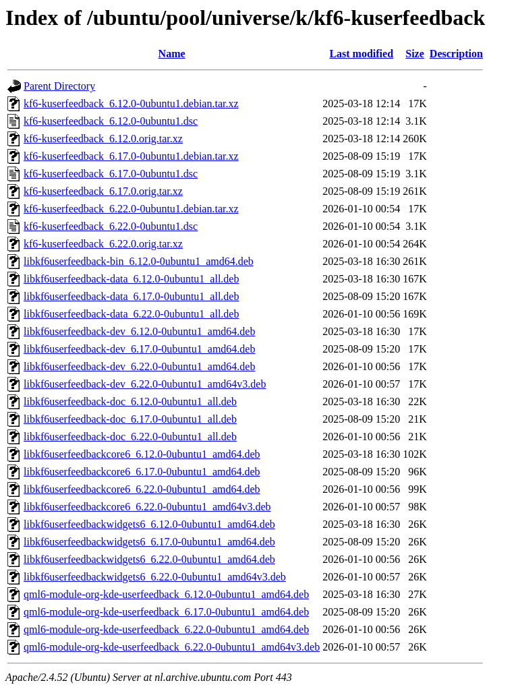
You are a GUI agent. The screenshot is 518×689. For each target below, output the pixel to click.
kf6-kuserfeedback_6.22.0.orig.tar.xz (103, 243)
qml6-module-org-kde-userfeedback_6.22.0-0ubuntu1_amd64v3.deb (172, 647)
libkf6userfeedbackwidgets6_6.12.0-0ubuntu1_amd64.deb (149, 524)
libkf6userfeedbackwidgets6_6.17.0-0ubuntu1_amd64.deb (149, 541)
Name (172, 53)
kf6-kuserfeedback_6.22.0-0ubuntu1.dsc (111, 226)
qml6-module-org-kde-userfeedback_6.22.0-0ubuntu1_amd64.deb (166, 629)
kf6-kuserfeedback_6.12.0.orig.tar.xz (103, 138)
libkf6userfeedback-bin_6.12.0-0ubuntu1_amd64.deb (139, 261)
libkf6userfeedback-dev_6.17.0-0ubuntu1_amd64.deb (139, 349)
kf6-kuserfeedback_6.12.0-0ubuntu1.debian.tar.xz (131, 103)
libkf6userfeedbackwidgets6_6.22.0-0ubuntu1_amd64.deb (149, 559)
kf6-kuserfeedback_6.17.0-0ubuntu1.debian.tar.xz (131, 156)
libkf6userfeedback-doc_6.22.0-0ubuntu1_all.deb (130, 436)
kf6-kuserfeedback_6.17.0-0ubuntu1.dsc (111, 173)
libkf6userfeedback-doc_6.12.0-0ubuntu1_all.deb (130, 401)
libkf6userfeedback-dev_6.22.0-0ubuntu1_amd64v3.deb (145, 384)
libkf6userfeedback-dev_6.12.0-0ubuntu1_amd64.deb (139, 331)
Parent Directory (59, 86)
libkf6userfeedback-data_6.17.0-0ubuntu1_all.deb (131, 296)
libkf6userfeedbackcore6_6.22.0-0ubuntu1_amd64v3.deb (147, 506)
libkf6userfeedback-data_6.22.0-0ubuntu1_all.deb (131, 314)
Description (456, 53)
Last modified (361, 53)
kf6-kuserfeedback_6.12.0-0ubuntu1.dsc (111, 121)
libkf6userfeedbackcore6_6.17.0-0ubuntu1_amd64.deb (142, 471)
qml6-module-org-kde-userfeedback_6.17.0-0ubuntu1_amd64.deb (166, 612)
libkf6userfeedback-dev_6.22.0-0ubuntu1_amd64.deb (139, 366)
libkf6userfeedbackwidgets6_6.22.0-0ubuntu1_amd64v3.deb (155, 576)
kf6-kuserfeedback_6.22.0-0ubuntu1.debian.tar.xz (131, 208)
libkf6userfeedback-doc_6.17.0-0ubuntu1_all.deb (130, 419)
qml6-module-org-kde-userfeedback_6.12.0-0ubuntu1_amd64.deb (166, 594)
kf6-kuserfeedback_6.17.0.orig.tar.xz (103, 191)
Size (414, 53)
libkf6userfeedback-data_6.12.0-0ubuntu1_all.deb (131, 278)
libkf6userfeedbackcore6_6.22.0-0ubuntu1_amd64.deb (142, 489)
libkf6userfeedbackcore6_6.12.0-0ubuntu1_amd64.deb (142, 454)
